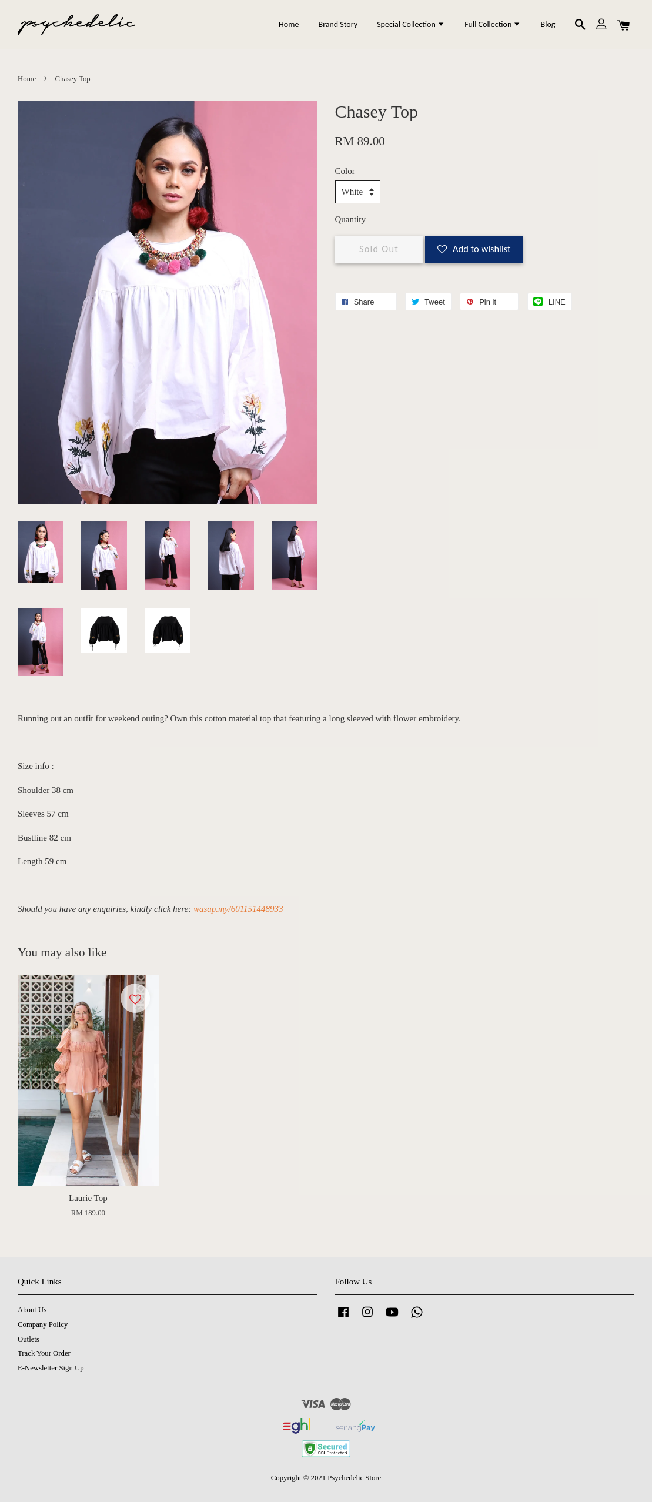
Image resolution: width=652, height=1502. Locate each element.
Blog (548, 24)
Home (289, 24)
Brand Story (338, 24)
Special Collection (411, 24)
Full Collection (492, 24)
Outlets (28, 1339)
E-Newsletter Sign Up (51, 1368)
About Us (32, 1310)
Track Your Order (44, 1353)
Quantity (350, 219)
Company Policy (43, 1324)
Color (345, 171)
